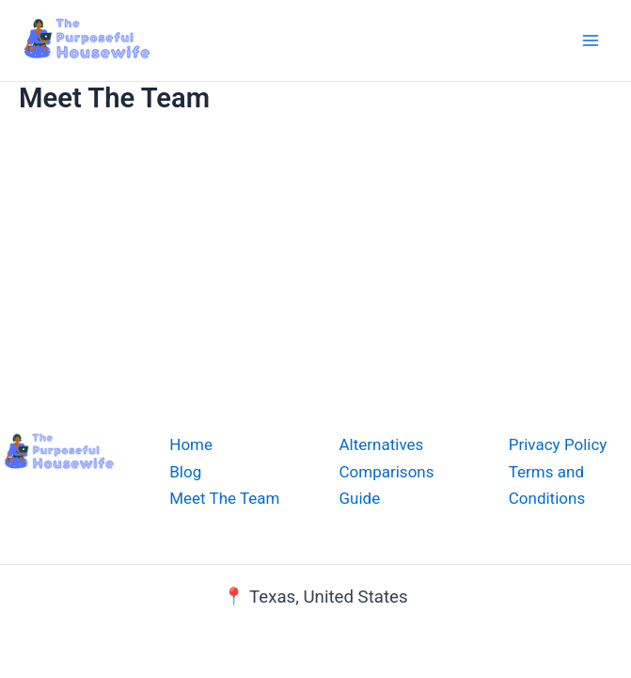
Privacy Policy (558, 444)
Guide (360, 498)
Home (191, 444)
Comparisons (386, 471)
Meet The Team (224, 498)
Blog (185, 471)
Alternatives (381, 444)
